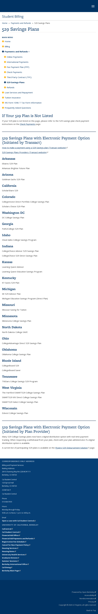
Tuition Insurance (13, 97)
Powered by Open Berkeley (84, 592)
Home (4, 23)
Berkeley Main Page (11, 571)
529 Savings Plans (16, 82)
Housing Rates (9, 551)
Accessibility (90, 595)
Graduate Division (10, 558)
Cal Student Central (11, 532)
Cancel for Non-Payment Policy (16, 545)
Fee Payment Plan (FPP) (18, 67)
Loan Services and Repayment (19, 92)
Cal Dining (7, 567)
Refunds (10, 87)
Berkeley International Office (15, 564)
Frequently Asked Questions (18, 107)
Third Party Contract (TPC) (19, 77)
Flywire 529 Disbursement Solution (72, 447)
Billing (7, 46)
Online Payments (15, 57)
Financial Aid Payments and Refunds (18, 538)
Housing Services (10, 548)
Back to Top (91, 610)
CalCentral (7, 529)
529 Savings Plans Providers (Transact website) (25, 152)
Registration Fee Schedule (14, 542)
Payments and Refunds (21, 23)
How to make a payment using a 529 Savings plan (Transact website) (35, 147)
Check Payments (14, 72)
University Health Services (14, 554)
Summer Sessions (10, 561)
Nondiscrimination (88, 598)
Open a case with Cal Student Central (19, 521)
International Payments (17, 62)
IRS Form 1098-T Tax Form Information (23, 102)
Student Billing (12, 16)
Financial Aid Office (11, 535)
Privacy (92, 601)
